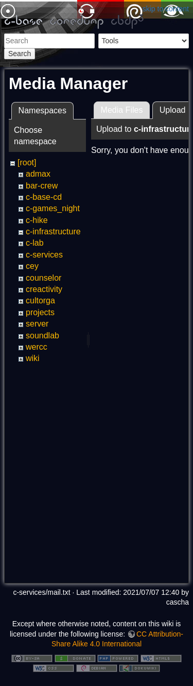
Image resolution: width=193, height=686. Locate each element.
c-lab (35, 242)
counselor (43, 277)
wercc (36, 346)
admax (38, 173)
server (37, 323)
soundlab (42, 335)
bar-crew (42, 185)
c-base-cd (44, 197)
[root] (26, 162)
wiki (33, 358)
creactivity (44, 289)
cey (32, 266)
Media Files (122, 110)
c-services (44, 254)
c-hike (37, 220)
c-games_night (53, 208)
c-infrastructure (53, 231)
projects (40, 312)
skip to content (166, 9)
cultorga (40, 300)
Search (19, 53)
